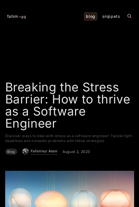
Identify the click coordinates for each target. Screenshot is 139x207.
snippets (111, 16)
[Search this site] (129, 16)
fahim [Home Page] (16, 16)
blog (90, 16)
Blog (11, 152)
